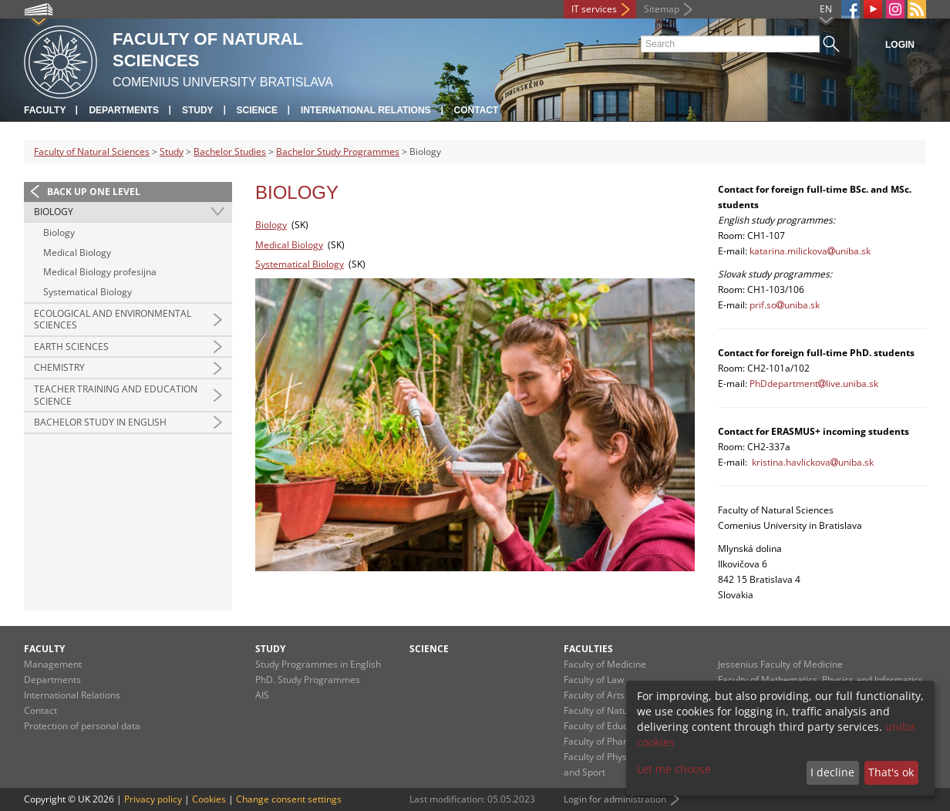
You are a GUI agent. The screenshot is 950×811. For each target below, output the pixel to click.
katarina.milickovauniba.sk (810, 250)
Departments (123, 110)
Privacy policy (153, 799)
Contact (476, 110)
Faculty (45, 110)
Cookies (209, 799)
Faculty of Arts (594, 695)
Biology (53, 211)
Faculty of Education (606, 725)
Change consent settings (289, 799)
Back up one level (93, 191)
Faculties (588, 648)
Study (198, 110)
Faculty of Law (594, 679)
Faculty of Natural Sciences (92, 151)
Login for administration (615, 799)
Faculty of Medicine (605, 664)
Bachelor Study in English (100, 422)
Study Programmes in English (318, 664)
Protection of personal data (82, 725)
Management (53, 664)
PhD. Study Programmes (307, 679)
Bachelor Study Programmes (337, 151)
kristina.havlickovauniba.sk (813, 462)
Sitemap (661, 8)
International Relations (366, 110)
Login (900, 44)
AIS (262, 695)
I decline (832, 772)
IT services (594, 8)
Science (257, 110)
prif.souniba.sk (785, 304)
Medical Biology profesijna (100, 271)
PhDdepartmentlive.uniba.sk (814, 383)
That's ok (891, 772)
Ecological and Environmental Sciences (112, 319)
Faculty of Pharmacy (607, 741)
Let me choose (674, 769)
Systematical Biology (87, 291)
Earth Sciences (71, 346)
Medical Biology (77, 252)
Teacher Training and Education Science (115, 395)
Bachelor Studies (230, 151)
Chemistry (59, 367)
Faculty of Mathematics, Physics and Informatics (820, 679)
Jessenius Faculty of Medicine (780, 664)
